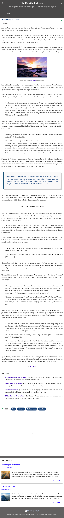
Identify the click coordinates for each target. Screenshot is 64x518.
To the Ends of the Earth (13, 383)
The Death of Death (11, 390)
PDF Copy (32, 366)
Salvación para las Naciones (10, 465)
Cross (13, 409)
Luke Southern (33, 80)
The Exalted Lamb (7, 486)
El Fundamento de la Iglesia (14, 396)
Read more (58, 481)
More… (26, 13)
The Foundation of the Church (15, 377)
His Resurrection (32, 409)
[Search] (61, 4)
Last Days (42, 409)
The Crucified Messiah (32, 3)
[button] (61, 20)
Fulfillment (21, 409)
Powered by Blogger (32, 510)
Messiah (18, 13)
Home (9, 13)
